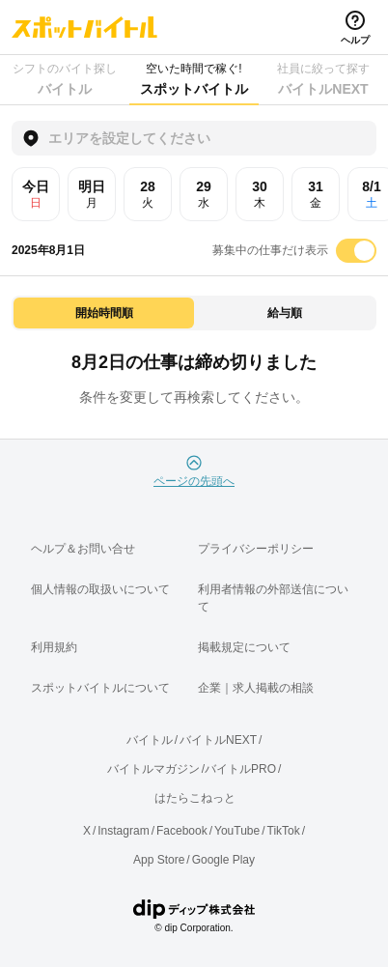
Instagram (123, 831)
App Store (158, 860)
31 (315, 194)
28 (147, 194)
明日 (91, 194)
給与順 (284, 313)
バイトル (149, 740)
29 (203, 194)
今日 (35, 194)
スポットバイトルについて (100, 688)
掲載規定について (244, 647)
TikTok (283, 831)
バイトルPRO (240, 769)
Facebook (182, 831)
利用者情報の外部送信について (273, 598)
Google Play (223, 860)
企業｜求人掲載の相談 (256, 688)
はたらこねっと (195, 798)
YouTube (237, 831)
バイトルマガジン (153, 769)
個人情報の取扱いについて (100, 589)
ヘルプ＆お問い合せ (83, 548)
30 (259, 194)
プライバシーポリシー (256, 548)
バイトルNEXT (218, 740)
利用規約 (54, 647)
